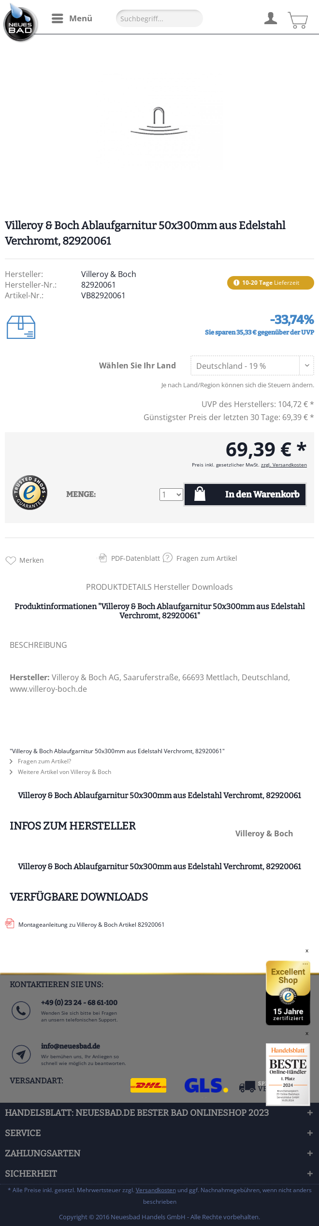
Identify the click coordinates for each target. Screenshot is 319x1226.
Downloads (212, 587)
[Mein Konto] (270, 17)
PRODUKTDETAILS (119, 587)
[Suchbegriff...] (159, 18)
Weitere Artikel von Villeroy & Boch (60, 772)
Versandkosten (156, 1190)
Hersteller (173, 587)
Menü (72, 17)
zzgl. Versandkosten (284, 464)
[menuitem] (71, 18)
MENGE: (81, 494)
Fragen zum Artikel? (40, 761)
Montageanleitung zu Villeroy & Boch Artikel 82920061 (91, 924)
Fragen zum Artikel (206, 558)
